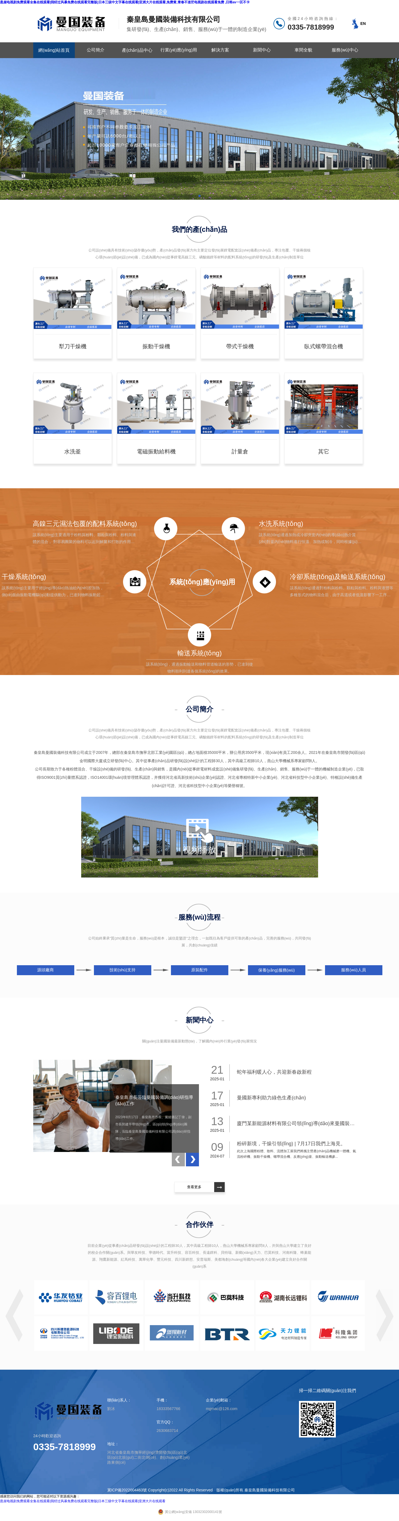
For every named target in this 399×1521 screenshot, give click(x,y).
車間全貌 (303, 50)
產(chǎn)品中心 (137, 50)
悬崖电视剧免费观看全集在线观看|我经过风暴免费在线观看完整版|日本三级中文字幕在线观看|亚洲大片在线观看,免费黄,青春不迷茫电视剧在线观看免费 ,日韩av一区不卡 (125, 2)
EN (363, 23)
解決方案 (220, 50)
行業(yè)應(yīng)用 (178, 50)
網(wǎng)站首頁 (54, 50)
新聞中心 (262, 50)
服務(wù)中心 (345, 50)
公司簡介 (95, 50)
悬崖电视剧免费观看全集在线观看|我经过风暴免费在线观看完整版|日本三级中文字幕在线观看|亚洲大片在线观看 (82, 1501)
